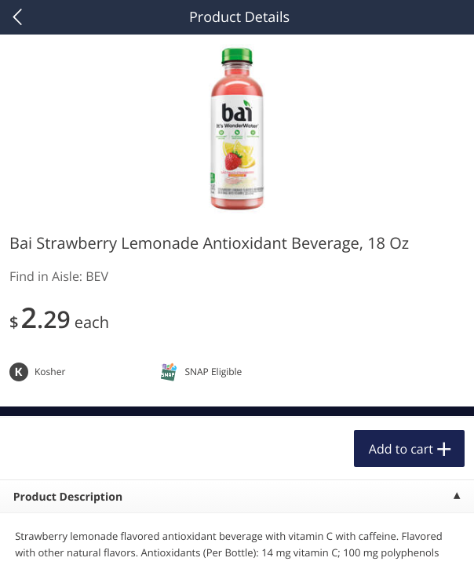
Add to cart (401, 448)
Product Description (67, 497)
